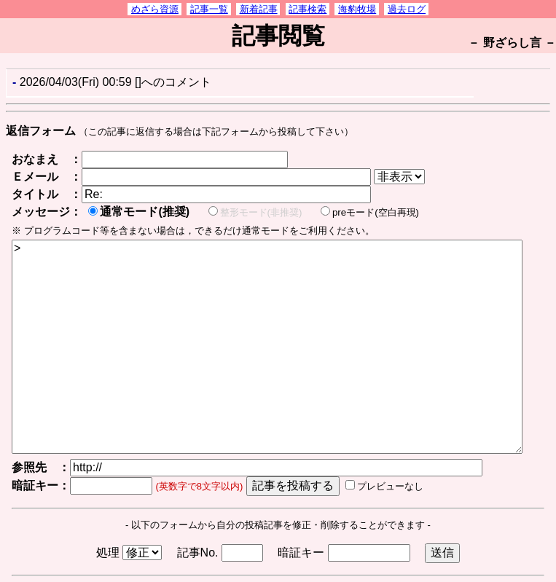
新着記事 (259, 9)
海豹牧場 (357, 9)
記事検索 (307, 9)
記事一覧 (209, 9)
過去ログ (407, 9)
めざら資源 (155, 9)
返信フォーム (41, 131)
